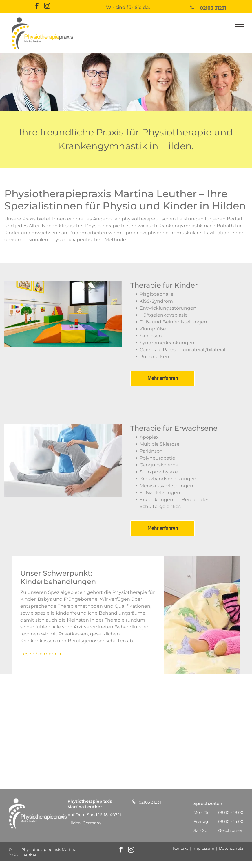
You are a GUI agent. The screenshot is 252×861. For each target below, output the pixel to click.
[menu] (239, 26)
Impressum (203, 848)
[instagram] (47, 6)
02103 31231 (150, 802)
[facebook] (36, 6)
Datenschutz (231, 848)
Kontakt (180, 848)
